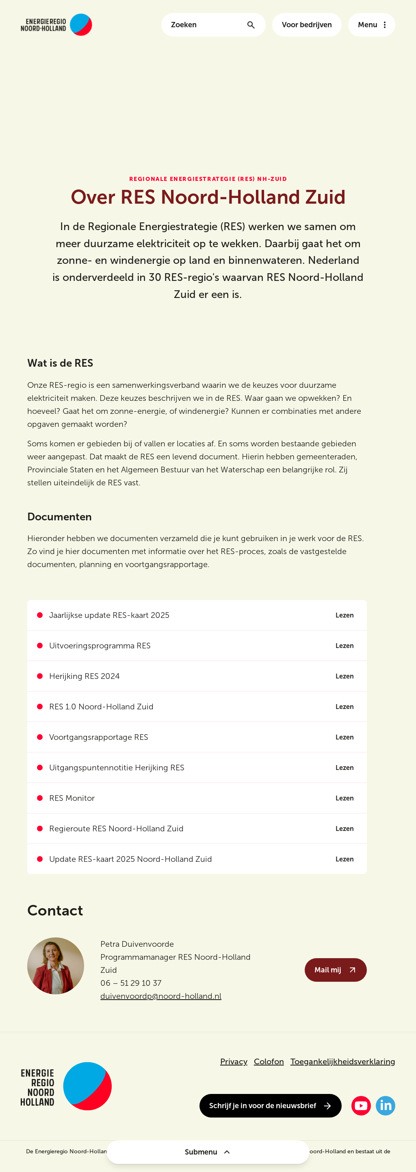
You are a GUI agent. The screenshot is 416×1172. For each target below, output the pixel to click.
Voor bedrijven (307, 24)
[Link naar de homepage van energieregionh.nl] (56, 24)
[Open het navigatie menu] (371, 25)
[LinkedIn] (385, 1105)
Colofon (269, 1061)
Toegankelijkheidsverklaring (342, 1061)
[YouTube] (361, 1105)
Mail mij (335, 970)
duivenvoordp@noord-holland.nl (160, 996)
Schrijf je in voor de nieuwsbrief (270, 1106)
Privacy (233, 1061)
